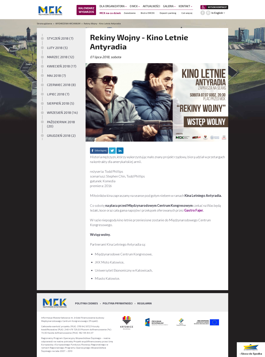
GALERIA (169, 6)
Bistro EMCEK (148, 13)
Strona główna (45, 23)
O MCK (135, 6)
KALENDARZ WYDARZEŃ (86, 9)
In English (217, 12)
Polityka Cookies (86, 303)
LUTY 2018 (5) (57, 48)
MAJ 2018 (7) (56, 75)
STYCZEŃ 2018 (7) (60, 38)
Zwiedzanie (130, 13)
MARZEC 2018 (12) (60, 57)
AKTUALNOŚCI (151, 6)
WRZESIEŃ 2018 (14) (62, 112)
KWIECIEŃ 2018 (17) (61, 66)
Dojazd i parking (168, 13)
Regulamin (144, 303)
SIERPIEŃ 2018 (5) (60, 103)
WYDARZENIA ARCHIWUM (67, 23)
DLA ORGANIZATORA (113, 6)
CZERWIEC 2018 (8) (61, 85)
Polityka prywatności (117, 303)
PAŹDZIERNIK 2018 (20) (61, 124)
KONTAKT (185, 6)
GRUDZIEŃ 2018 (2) (61, 135)
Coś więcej (186, 13)
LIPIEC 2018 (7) (58, 94)
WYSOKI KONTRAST (217, 7)
